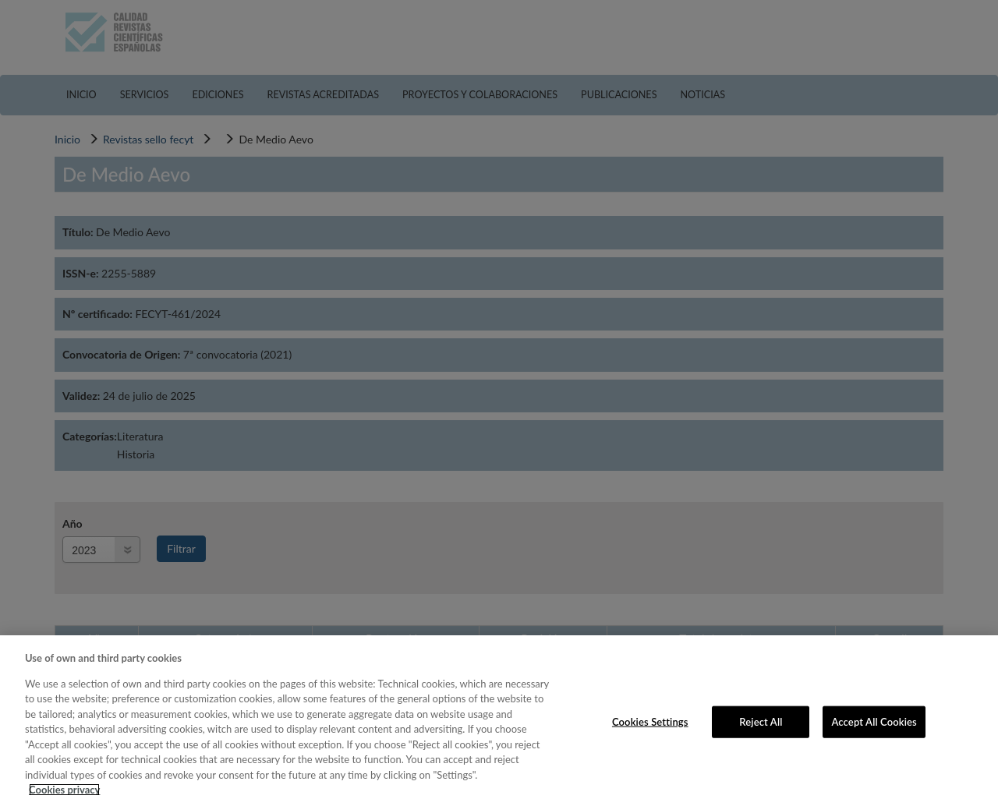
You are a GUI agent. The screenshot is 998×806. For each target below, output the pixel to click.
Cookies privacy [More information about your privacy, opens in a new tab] (64, 789)
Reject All (760, 721)
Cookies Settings (650, 721)
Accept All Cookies (873, 721)
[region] (499, 720)
